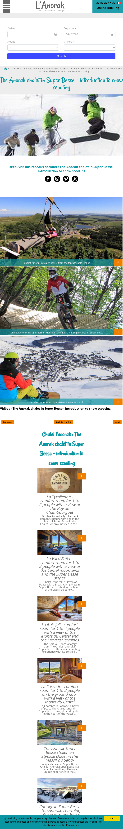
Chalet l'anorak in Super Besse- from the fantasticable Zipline (57, 262)
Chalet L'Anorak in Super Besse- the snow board (57, 402)
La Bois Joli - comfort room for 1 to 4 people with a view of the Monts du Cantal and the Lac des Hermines (60, 632)
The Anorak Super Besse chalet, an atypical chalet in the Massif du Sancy (59, 754)
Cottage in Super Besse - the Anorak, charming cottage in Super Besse (59, 810)
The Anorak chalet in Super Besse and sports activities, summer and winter (61, 68)
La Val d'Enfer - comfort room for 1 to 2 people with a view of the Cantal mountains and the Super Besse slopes (59, 568)
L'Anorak (14, 68)
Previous (7, 422)
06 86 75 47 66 (105, 3)
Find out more (73, 825)
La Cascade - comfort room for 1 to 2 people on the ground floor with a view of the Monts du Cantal (60, 694)
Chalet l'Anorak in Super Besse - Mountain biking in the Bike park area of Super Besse (57, 332)
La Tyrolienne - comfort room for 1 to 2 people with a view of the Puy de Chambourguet (59, 504)
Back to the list (63, 422)
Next (117, 422)
